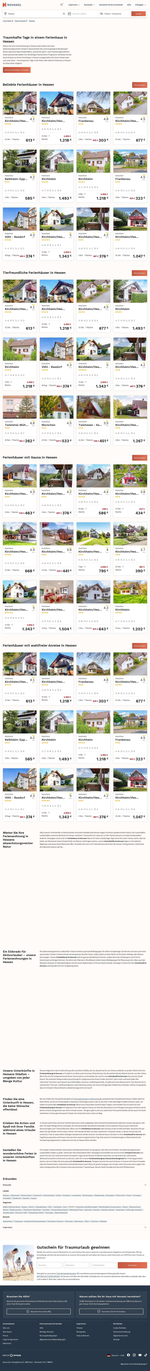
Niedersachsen (16, 1209)
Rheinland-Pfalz (76, 1209)
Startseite (7, 21)
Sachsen (96, 1209)
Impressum (7, 1343)
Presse (5, 1335)
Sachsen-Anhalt (108, 1209)
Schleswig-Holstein (134, 1209)
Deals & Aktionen (82, 1335)
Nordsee (46, 1209)
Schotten (94, 1221)
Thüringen (49, 1212)
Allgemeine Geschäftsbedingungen (53, 1339)
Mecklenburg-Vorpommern (110, 1207)
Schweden (7, 1198)
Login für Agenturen (10, 1339)
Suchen (139, 13)
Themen (79, 1328)
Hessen (32, 21)
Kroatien (66, 1195)
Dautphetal (7, 1221)
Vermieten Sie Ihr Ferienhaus (111, 1311)
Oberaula (69, 1221)
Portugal (136, 1195)
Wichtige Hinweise (47, 1332)
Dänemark (15, 1195)
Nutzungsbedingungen (48, 1335)
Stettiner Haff (21, 1212)
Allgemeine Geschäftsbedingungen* (134, 1364)
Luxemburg (76, 1195)
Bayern (25, 1207)
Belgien (6, 1195)
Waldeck (103, 1221)
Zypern (34, 1198)
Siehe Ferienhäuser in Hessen (17, 70)
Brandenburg (41, 1207)
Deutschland (20, 21)
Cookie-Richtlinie (119, 1328)
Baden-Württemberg (11, 1207)
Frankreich (37, 1195)
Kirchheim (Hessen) (55, 1221)
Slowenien (17, 1198)
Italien (58, 1195)
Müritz (5, 1209)
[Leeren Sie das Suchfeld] (63, 14)
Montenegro (88, 1195)
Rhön (87, 1221)
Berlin (31, 1207)
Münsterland (134, 1207)
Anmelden (132, 1265)
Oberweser (78, 1221)
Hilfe (129, 5)
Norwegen (110, 1195)
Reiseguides (81, 1332)
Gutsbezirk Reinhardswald (35, 1221)
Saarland (88, 1209)
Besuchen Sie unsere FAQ (38, 1311)
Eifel (50, 1207)
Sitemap (116, 1339)
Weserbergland (61, 1212)
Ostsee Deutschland (59, 1209)
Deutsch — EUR (115, 1355)
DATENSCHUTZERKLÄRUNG (48, 1276)
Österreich (120, 1195)
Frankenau (18, 1221)
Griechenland (48, 1195)
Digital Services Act (120, 1335)
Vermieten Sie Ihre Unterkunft (111, 5)
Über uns (6, 1328)
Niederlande (99, 1195)
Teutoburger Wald (35, 1212)
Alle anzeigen (139, 85)
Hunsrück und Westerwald (86, 1207)
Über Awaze (7, 1332)
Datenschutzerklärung (121, 1332)
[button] (82, 14)
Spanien (26, 1198)
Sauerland (120, 1209)
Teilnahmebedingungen (66, 1273)
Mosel (125, 1207)
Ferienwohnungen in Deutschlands (87, 1099)
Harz (65, 1207)
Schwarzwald (8, 1212)
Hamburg (57, 1207)
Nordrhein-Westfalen (32, 1209)
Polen (129, 1195)
